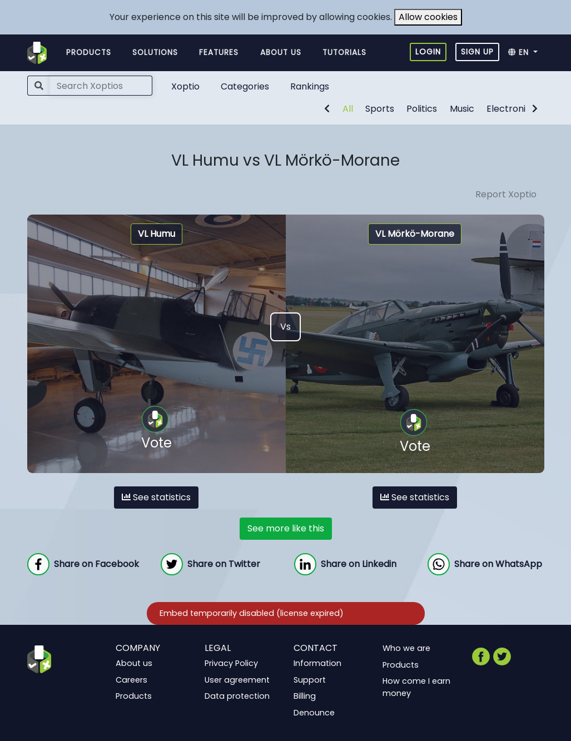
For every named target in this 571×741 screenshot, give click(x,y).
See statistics (156, 497)
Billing (305, 696)
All (347, 108)
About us (280, 52)
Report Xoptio (506, 194)
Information (317, 663)
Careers (131, 679)
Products (88, 52)
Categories (245, 86)
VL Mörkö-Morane (414, 233)
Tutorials (344, 52)
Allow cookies (428, 17)
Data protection (237, 696)
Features (219, 52)
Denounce (314, 712)
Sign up (477, 51)
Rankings (309, 86)
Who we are (406, 648)
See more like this (285, 528)
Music (462, 108)
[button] (526, 53)
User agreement (237, 679)
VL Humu (156, 233)
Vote (156, 428)
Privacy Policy (231, 663)
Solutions (155, 52)
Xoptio (185, 86)
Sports (379, 108)
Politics (421, 108)
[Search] (101, 86)
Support (310, 679)
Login (428, 51)
